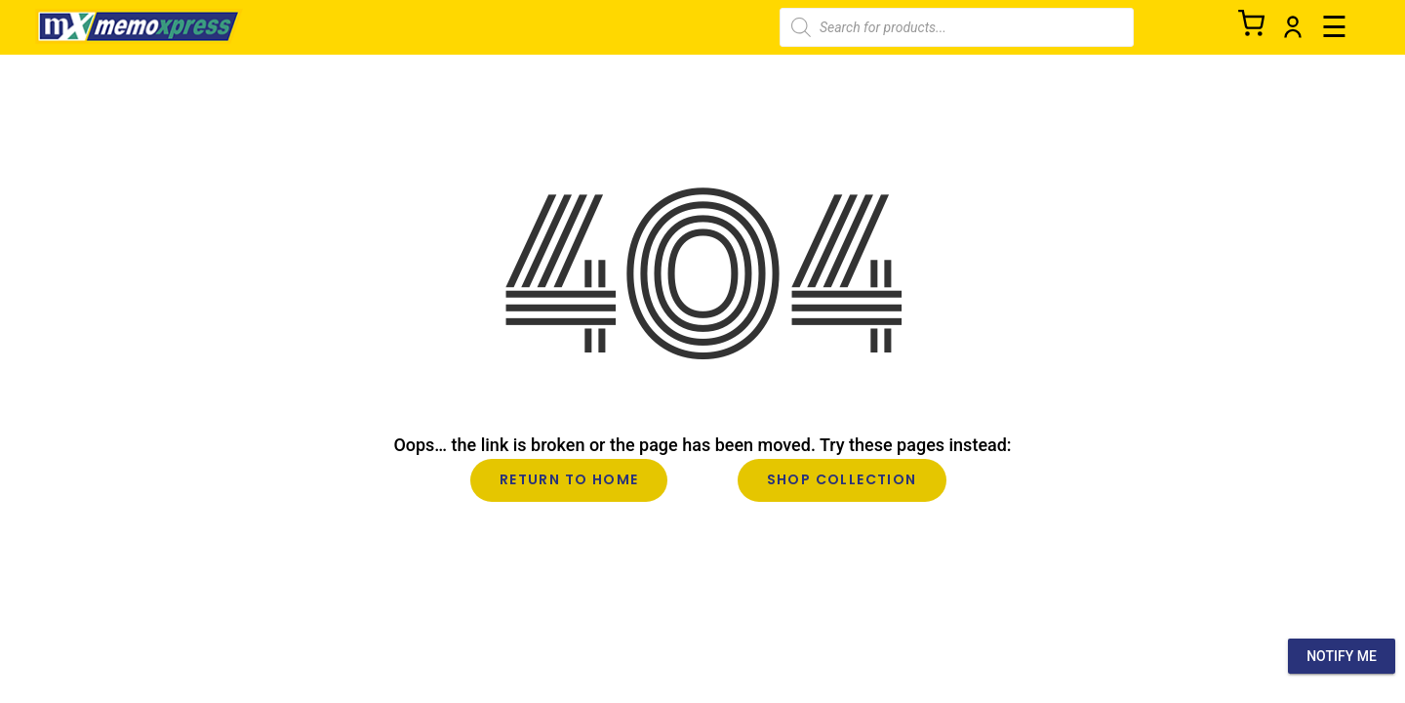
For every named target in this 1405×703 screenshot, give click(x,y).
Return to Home (569, 479)
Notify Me (1341, 656)
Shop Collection (842, 479)
